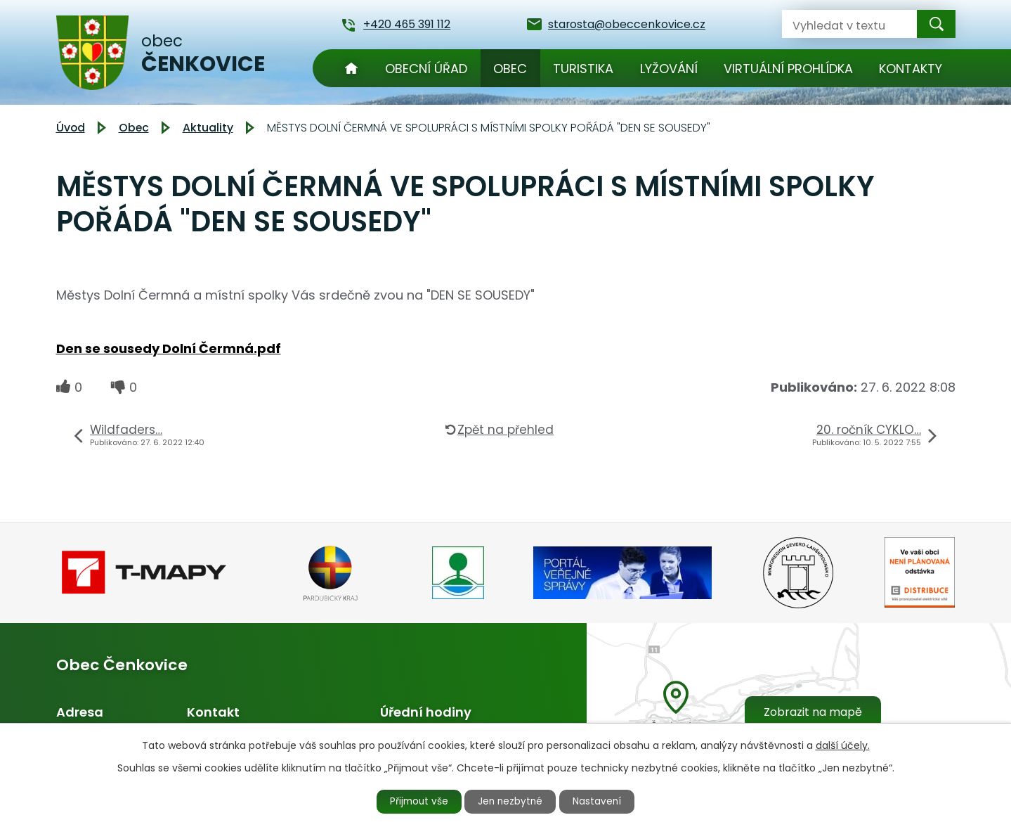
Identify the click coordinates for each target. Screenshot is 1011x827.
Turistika (583, 68)
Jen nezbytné (511, 801)
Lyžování (669, 68)
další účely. (843, 745)
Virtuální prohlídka (788, 68)
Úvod (351, 68)
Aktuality (208, 128)
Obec (510, 68)
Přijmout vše (415, 801)
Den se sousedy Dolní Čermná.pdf (168, 348)
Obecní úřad (426, 68)
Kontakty (910, 68)
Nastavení (601, 801)
